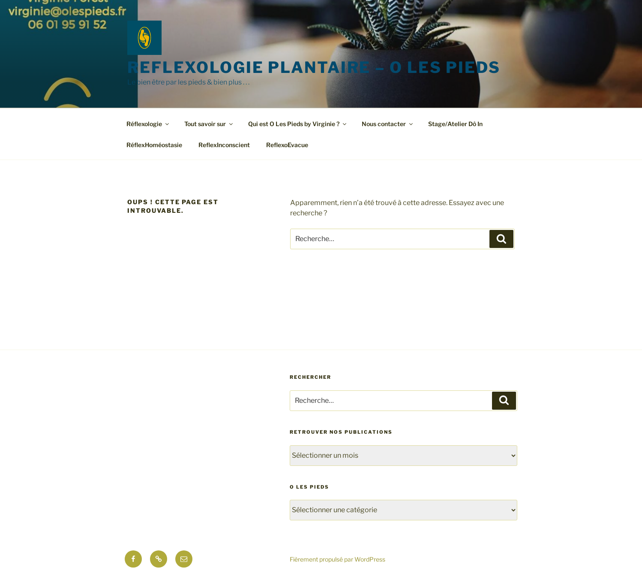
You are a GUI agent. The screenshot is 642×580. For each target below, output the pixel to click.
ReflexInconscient (224, 144)
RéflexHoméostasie (154, 144)
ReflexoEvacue (287, 144)
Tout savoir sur (209, 123)
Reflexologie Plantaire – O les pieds (314, 67)
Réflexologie (148, 123)
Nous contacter (388, 123)
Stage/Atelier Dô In (455, 123)
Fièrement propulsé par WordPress (337, 559)
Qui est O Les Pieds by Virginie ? (298, 123)
